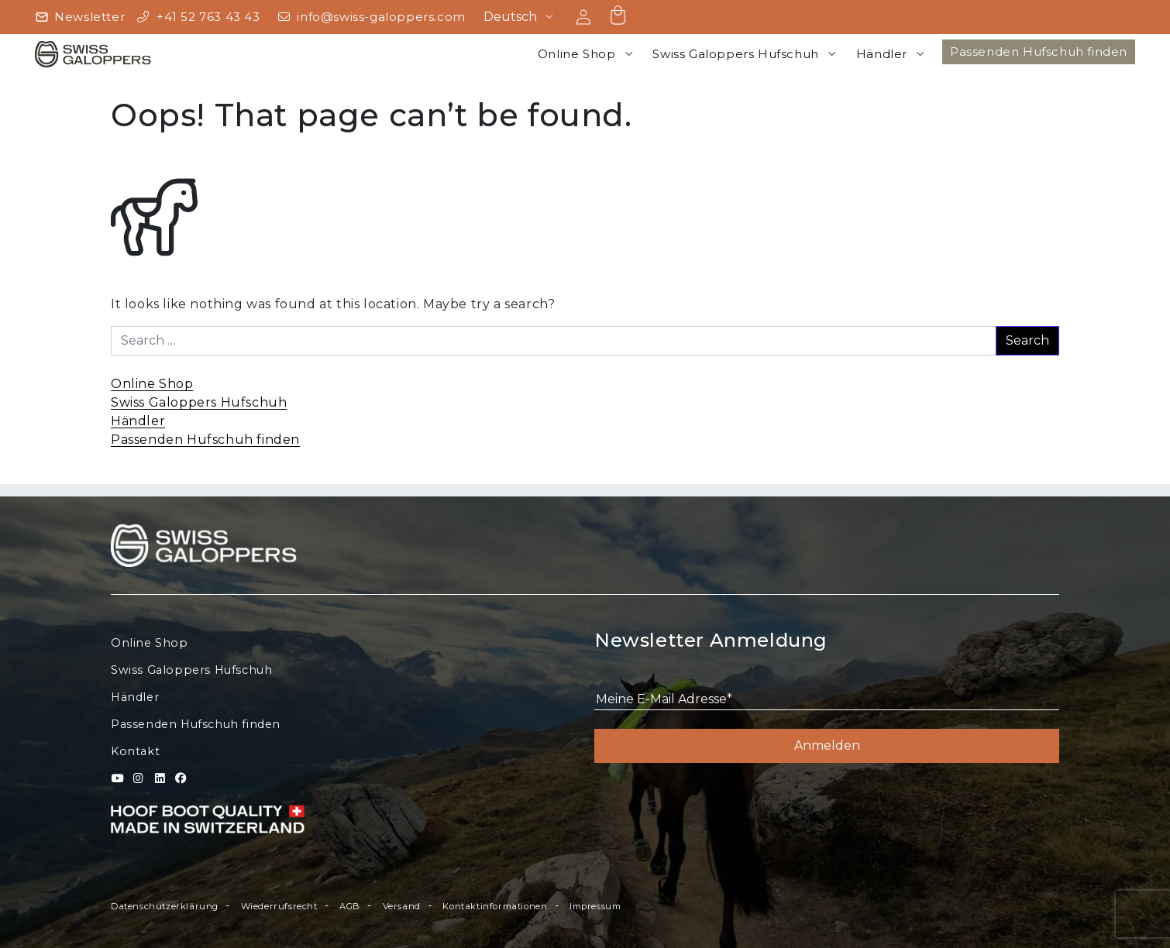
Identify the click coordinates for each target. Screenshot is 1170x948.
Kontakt (135, 751)
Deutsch (510, 16)
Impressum (595, 906)
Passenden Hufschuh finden (1038, 51)
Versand (402, 906)
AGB (349, 906)
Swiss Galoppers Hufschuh (735, 53)
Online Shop (577, 53)
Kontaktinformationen (494, 906)
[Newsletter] (80, 17)
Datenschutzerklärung (165, 906)
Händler (881, 53)
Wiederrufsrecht (279, 906)
